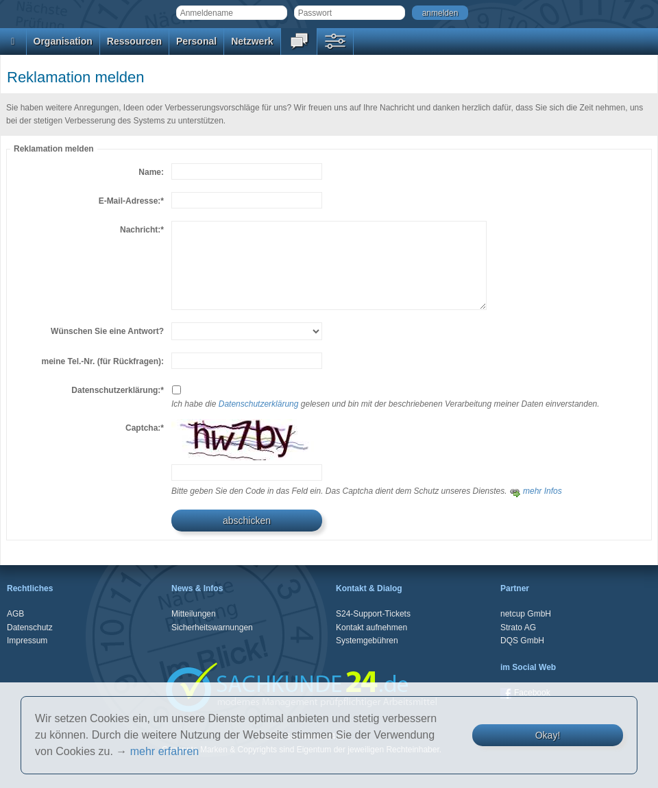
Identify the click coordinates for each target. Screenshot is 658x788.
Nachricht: (142, 230)
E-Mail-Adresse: (131, 201)
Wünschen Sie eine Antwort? (107, 331)
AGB (15, 614)
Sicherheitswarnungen (212, 627)
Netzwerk (252, 41)
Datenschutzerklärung (259, 404)
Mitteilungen (193, 614)
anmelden (440, 13)
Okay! (548, 735)
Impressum (27, 640)
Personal (196, 41)
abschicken (247, 520)
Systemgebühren (367, 640)
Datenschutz (30, 627)
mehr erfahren (164, 751)
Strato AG (518, 627)
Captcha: (144, 428)
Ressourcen (134, 41)
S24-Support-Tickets (373, 614)
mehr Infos (535, 491)
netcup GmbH (525, 614)
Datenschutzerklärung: (117, 390)
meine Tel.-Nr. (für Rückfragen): (103, 361)
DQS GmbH (522, 640)
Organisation (63, 41)
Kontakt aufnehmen (371, 627)
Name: (151, 172)
